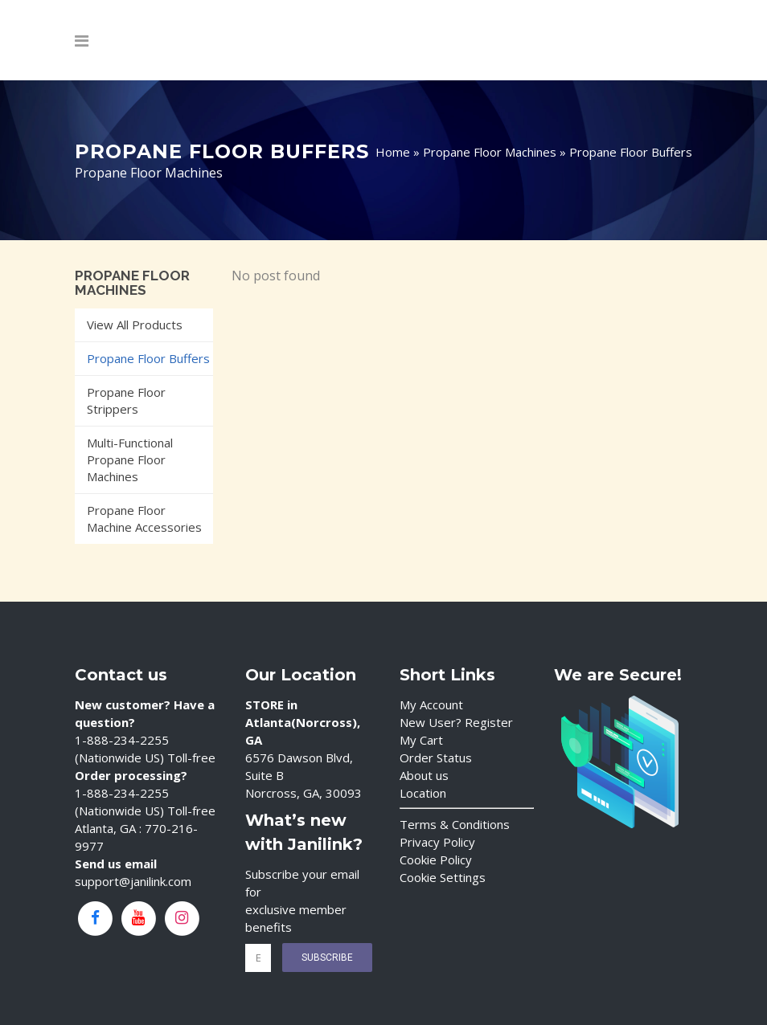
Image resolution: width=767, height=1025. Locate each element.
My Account (431, 704)
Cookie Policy (436, 859)
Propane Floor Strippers (126, 400)
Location (423, 793)
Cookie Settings (443, 877)
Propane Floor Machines (489, 152)
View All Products (135, 324)
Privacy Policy (437, 842)
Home (392, 152)
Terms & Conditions (455, 824)
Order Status (436, 757)
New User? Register (456, 722)
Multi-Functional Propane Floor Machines (130, 459)
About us (424, 775)
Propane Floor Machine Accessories (144, 518)
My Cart (421, 740)
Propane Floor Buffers (148, 358)
